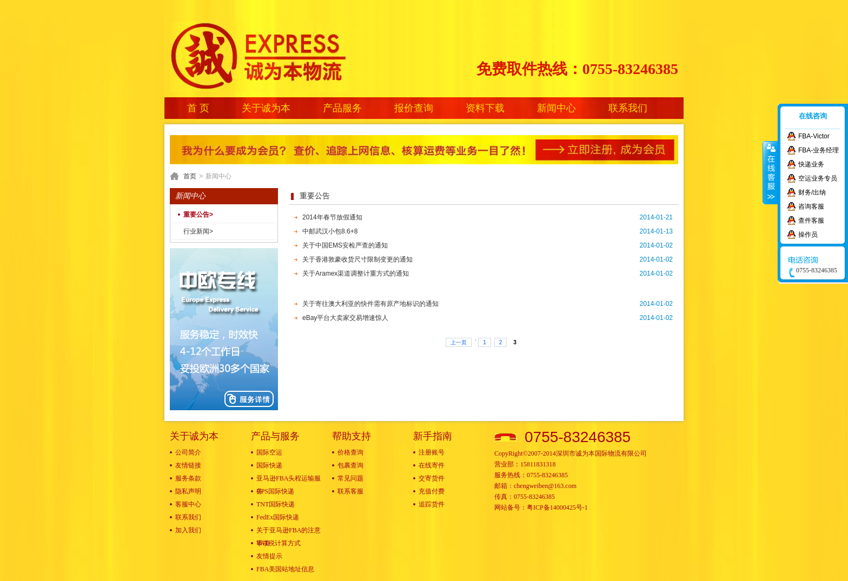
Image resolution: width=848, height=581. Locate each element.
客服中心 (188, 504)
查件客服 (811, 220)
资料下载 (485, 108)
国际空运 (269, 452)
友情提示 (269, 556)
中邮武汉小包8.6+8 (329, 231)
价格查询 (350, 452)
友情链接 (188, 465)
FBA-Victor (814, 136)
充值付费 (432, 491)
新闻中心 (556, 108)
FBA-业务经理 (818, 150)
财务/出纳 (812, 192)
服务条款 (188, 478)
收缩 (770, 172)
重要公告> (198, 214)
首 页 (198, 108)
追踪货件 (432, 504)
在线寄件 (432, 465)
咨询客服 (811, 206)
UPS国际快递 (275, 491)
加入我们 (188, 530)
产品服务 (342, 108)
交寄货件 (432, 478)
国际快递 (269, 465)
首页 (189, 176)
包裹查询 (350, 465)
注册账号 (432, 452)
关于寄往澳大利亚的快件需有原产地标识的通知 (370, 304)
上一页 (459, 342)
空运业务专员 (817, 178)
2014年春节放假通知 (332, 217)
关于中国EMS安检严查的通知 (345, 245)
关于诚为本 (266, 108)
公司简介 (188, 452)
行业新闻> (198, 231)
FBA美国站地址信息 (285, 569)
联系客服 (350, 491)
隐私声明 (188, 491)
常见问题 (350, 478)
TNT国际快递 (275, 504)
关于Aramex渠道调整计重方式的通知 (355, 273)
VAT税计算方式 (278, 543)
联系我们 (627, 108)
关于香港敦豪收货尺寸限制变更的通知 (357, 259)
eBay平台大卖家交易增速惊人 (345, 318)
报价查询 (413, 108)
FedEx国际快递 (277, 517)
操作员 (808, 234)
